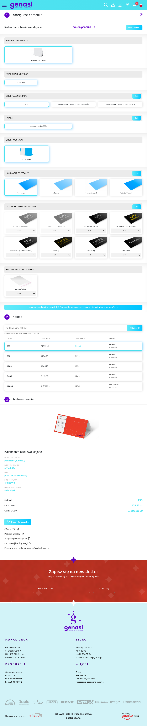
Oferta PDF (11, 529)
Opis (136, 96)
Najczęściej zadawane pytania (90, 682)
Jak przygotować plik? (17, 539)
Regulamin (81, 675)
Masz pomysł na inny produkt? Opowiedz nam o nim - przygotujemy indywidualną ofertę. (73, 307)
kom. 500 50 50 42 (13, 682)
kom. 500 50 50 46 (13, 679)
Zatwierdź (135, 328)
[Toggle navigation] (5, 5)
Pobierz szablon (14, 534)
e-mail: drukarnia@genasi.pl (89, 657)
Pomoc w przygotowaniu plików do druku (27, 548)
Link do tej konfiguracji (17, 543)
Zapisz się (104, 589)
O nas (78, 672)
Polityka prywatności (85, 679)
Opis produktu (134, 27)
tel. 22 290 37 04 (83, 654)
